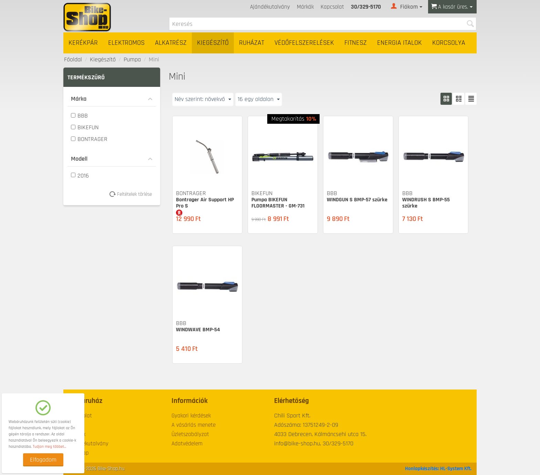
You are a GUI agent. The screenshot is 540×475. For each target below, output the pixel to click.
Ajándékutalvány (270, 7)
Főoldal (73, 59)
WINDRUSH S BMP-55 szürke (426, 203)
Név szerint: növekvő (203, 99)
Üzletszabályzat (190, 434)
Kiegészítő (213, 43)
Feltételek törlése (133, 194)
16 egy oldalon (259, 99)
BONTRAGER (89, 139)
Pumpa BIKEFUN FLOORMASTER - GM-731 (277, 203)
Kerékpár (83, 43)
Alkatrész (171, 43)
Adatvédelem (187, 443)
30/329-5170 (366, 7)
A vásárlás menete (194, 425)
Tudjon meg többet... (49, 446)
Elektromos (126, 43)
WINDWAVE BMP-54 (198, 329)
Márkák (305, 7)
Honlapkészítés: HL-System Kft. (438, 468)
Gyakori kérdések (191, 416)
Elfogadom (43, 460)
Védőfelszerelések (304, 43)
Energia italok (399, 43)
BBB (79, 116)
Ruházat (251, 43)
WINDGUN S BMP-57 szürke (357, 199)
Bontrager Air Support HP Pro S (205, 203)
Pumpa (132, 59)
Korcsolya (448, 43)
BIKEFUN (84, 127)
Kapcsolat (332, 7)
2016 (80, 176)
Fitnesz (355, 43)
